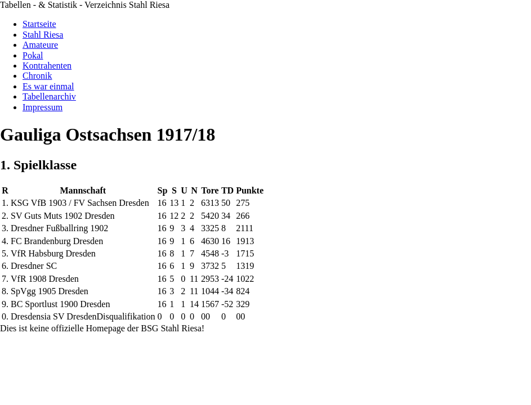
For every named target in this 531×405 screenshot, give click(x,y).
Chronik (37, 75)
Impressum (43, 107)
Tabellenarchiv (49, 96)
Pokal (33, 55)
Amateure (40, 45)
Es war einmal (48, 86)
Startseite (39, 24)
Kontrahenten (47, 65)
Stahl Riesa (43, 34)
